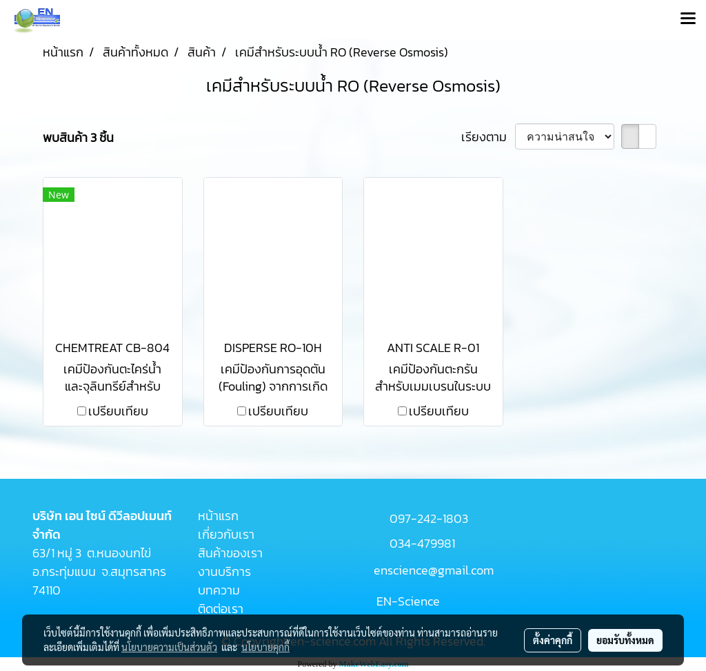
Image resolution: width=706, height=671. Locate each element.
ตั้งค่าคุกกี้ (552, 640)
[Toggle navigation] (688, 19)
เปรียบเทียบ (118, 411)
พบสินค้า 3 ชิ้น (78, 137)
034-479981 (422, 543)
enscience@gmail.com (434, 570)
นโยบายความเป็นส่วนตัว (169, 647)
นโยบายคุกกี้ (265, 647)
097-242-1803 (429, 518)
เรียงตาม (488, 136)
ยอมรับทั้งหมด (625, 640)
